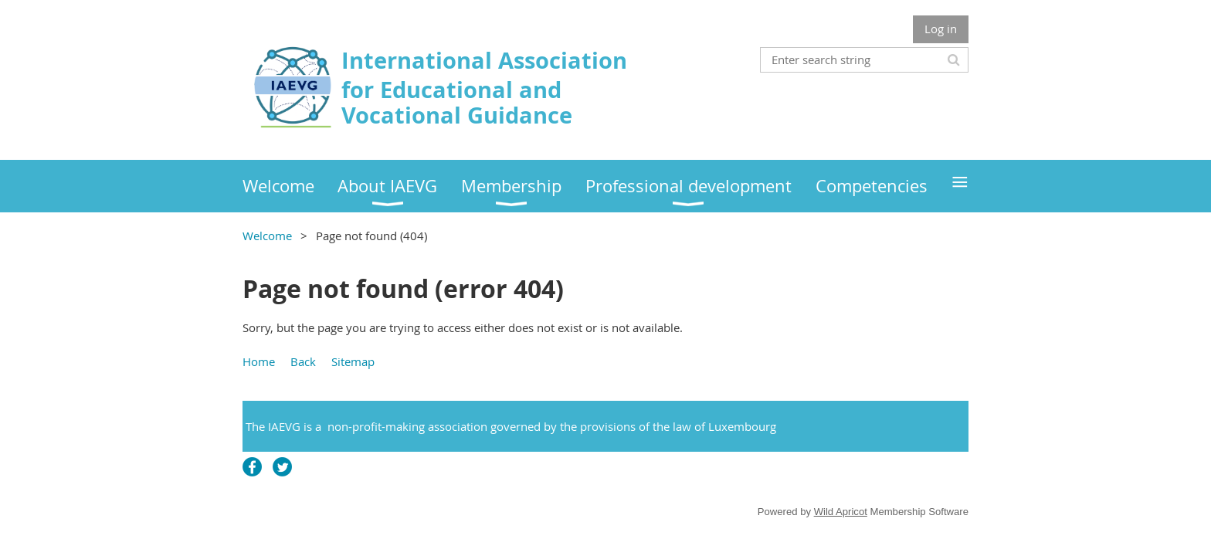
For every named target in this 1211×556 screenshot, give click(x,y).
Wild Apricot (840, 511)
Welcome (267, 235)
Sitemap (353, 361)
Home (259, 361)
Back (303, 361)
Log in (940, 28)
